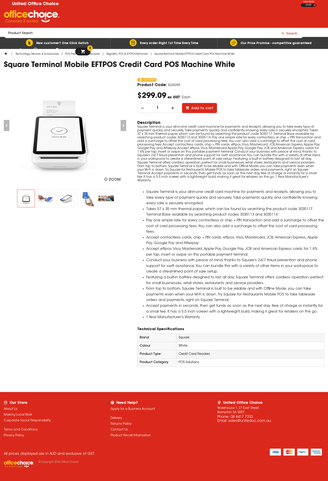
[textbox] (138, 17)
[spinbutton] (157, 108)
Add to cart (201, 108)
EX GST (308, 5)
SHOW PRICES (308, 2)
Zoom (115, 180)
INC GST (315, 5)
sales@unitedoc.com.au (249, 421)
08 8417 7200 (242, 417)
